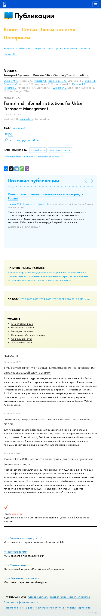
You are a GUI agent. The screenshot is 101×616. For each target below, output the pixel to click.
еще (87, 299)
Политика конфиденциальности (21, 602)
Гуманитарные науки (22, 323)
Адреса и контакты (38, 596)
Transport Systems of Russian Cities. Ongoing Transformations (46, 75)
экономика (65, 280)
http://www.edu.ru (15, 565)
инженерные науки (41, 276)
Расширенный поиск (42, 48)
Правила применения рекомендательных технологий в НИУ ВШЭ (40, 607)
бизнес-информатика (19, 272)
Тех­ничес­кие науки (21, 342)
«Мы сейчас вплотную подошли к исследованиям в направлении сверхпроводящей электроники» (49, 370)
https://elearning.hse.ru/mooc (22, 578)
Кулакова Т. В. (79, 84)
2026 (29, 299)
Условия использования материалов (70, 596)
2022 (55, 299)
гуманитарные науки (19, 276)
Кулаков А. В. (40, 80)
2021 (61, 299)
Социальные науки (21, 338)
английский (19, 128)
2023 (48, 299)
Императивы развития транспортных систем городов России (45, 196)
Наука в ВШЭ (10, 54)
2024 (42, 299)
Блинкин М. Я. (11, 80)
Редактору (92, 612)
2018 (81, 299)
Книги (11, 29)
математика (14, 280)
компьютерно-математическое (70, 276)
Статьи (29, 29)
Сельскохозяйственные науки (28, 335)
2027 (23, 299)
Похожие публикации (33, 180)
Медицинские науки (22, 331)
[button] (13, 187)
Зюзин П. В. (90, 80)
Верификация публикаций (17, 48)
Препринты (17, 37)
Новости (11, 356)
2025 (35, 299)
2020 (68, 299)
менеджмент (29, 280)
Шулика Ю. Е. (26, 118)
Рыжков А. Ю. (11, 84)
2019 (74, 299)
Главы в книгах (58, 29)
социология (51, 280)
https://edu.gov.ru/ (15, 551)
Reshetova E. (10, 87)
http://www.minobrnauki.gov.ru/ (23, 538)
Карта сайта (84, 607)
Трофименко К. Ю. (57, 80)
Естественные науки (22, 327)
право (40, 280)
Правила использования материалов (72, 48)
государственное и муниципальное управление (59, 272)
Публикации (34, 15)
